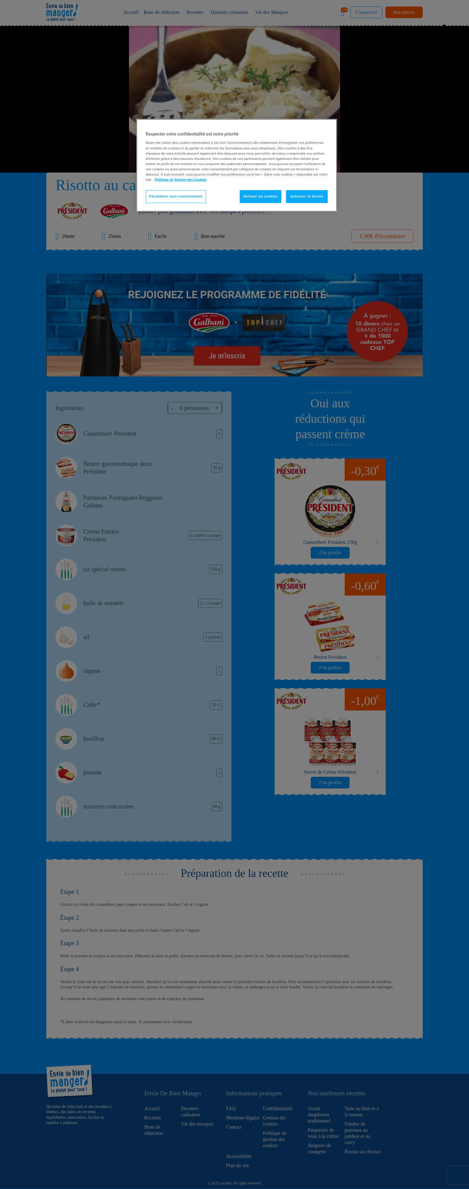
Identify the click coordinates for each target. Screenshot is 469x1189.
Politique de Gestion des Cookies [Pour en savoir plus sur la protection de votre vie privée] (181, 179)
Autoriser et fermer (307, 196)
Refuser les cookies (260, 196)
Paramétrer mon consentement (176, 196)
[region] (236, 165)
